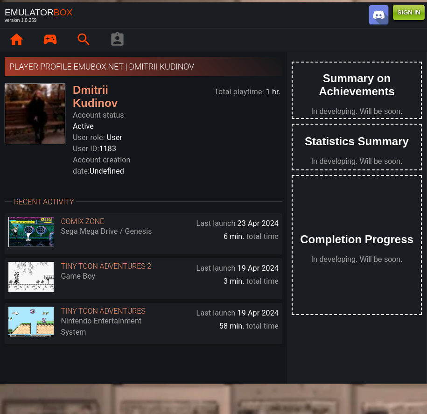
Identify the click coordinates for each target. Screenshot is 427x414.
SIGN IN (408, 12)
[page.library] (50, 40)
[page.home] (16, 40)
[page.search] (83, 40)
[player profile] (117, 40)
